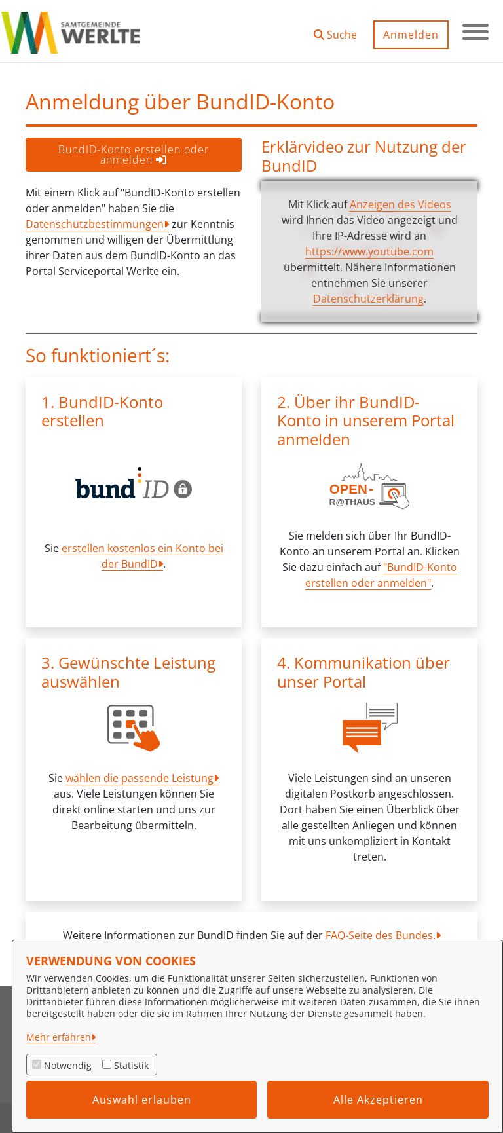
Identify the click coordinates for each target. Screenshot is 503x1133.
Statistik (131, 1065)
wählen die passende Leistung (139, 778)
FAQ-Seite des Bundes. (381, 935)
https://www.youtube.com (369, 251)
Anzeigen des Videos (400, 204)
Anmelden (411, 35)
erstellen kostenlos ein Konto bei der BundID (142, 556)
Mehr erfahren (58, 1037)
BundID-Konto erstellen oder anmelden (133, 154)
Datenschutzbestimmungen (95, 224)
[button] (335, 30)
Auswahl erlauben (141, 1099)
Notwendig (68, 1065)
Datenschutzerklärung (368, 298)
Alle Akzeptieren (378, 1099)
